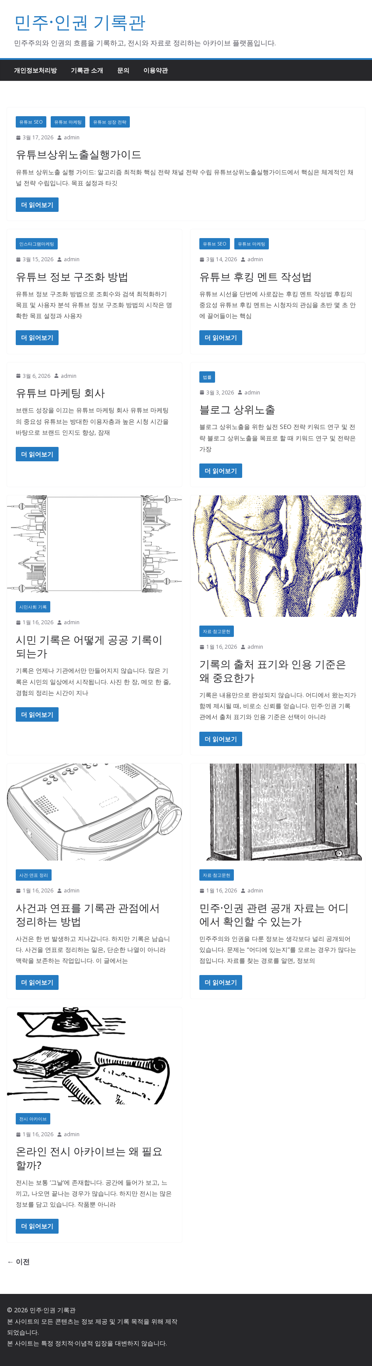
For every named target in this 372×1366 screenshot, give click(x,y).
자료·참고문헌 (216, 631)
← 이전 (18, 1261)
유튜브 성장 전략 (109, 122)
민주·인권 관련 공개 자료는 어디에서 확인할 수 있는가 (274, 914)
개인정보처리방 (35, 70)
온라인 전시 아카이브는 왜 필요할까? (89, 1158)
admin (72, 137)
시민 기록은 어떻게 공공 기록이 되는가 (89, 646)
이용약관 (155, 70)
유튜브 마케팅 (68, 122)
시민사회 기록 (33, 607)
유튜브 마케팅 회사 (60, 392)
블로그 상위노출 (237, 409)
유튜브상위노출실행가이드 (79, 154)
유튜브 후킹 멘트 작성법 (255, 276)
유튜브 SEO (31, 122)
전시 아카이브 (33, 1119)
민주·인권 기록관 (80, 22)
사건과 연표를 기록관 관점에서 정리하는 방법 (88, 914)
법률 (207, 377)
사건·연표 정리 (33, 875)
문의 (123, 70)
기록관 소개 (87, 70)
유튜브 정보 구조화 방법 (72, 276)
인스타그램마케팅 (36, 244)
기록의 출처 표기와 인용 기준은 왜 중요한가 (272, 671)
